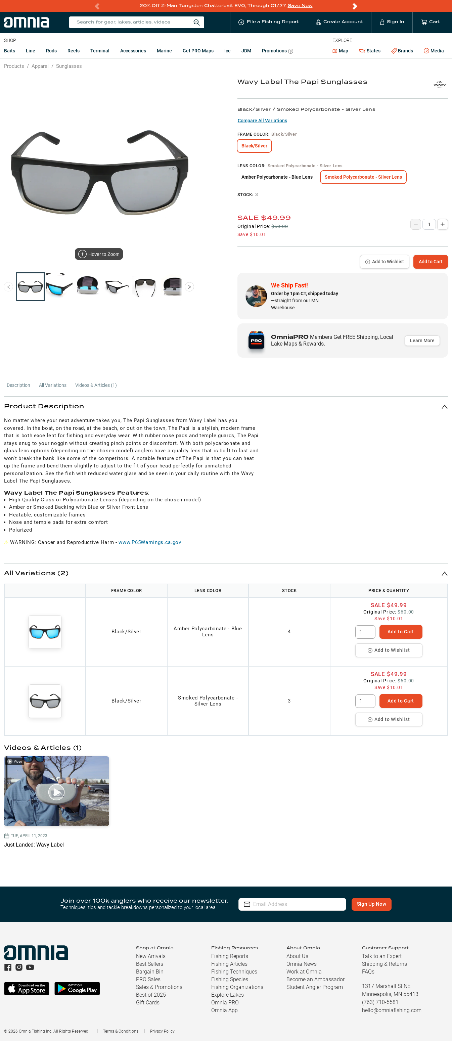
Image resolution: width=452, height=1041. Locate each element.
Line (30, 50)
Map (340, 50)
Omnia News (301, 963)
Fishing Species (229, 979)
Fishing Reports (229, 956)
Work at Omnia (304, 971)
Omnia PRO (225, 1002)
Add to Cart (431, 261)
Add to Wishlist (384, 261)
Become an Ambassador (315, 979)
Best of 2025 (151, 994)
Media (434, 51)
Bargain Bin (150, 971)
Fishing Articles (229, 963)
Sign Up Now (372, 904)
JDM (246, 50)
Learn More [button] (422, 340)
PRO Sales (148, 979)
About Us (297, 956)
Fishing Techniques (234, 971)
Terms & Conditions (120, 1031)
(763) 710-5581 (380, 1002)
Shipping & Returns (384, 963)
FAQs (368, 971)
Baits (9, 50)
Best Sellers (149, 963)
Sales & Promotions (159, 987)
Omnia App (224, 1010)
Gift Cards (148, 1002)
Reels (73, 50)
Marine (164, 50)
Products (14, 66)
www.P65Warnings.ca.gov (150, 542)
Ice (227, 50)
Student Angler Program (314, 987)
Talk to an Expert (382, 956)
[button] (226, 406)
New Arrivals (151, 956)
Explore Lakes (227, 994)
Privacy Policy (162, 1031)
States (369, 50)
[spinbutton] (365, 631)
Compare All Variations (262, 120)
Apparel (40, 66)
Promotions (277, 51)
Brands (402, 50)
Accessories (133, 50)
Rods (51, 50)
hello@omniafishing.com (391, 1010)
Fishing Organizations (237, 987)
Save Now (300, 5)
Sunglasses (69, 66)
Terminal (99, 50)
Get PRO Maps (198, 50)
